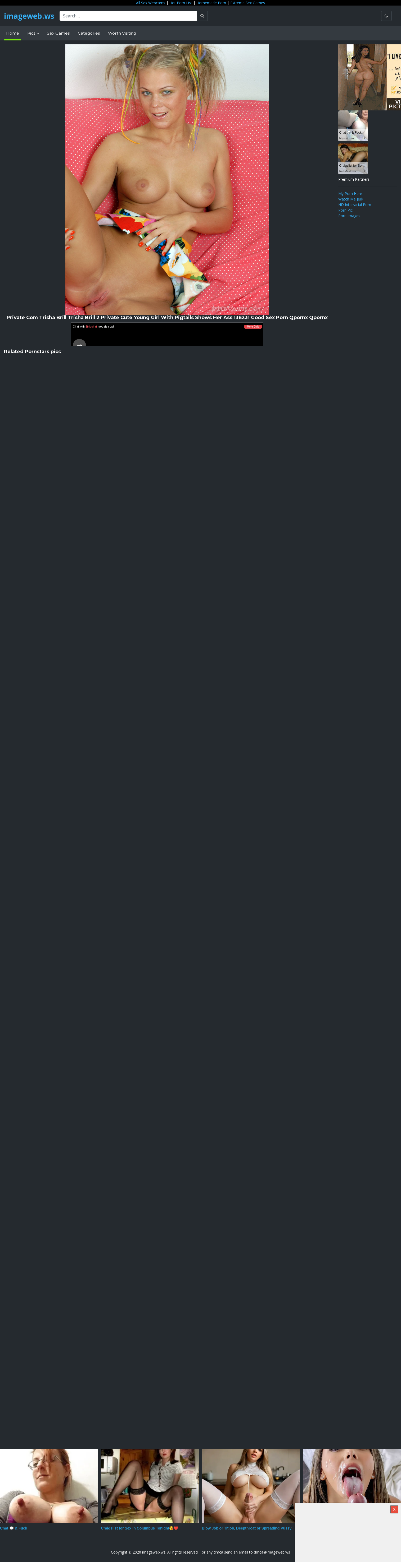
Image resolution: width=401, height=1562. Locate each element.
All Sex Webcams (150, 2)
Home (12, 33)
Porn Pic (345, 210)
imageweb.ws (29, 16)
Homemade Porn (211, 2)
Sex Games (58, 33)
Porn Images (349, 215)
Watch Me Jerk (350, 199)
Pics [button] (31, 33)
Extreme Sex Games (247, 2)
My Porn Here (350, 193)
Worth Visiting (122, 33)
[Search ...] (128, 16)
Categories (89, 33)
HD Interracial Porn (354, 204)
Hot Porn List (180, 2)
